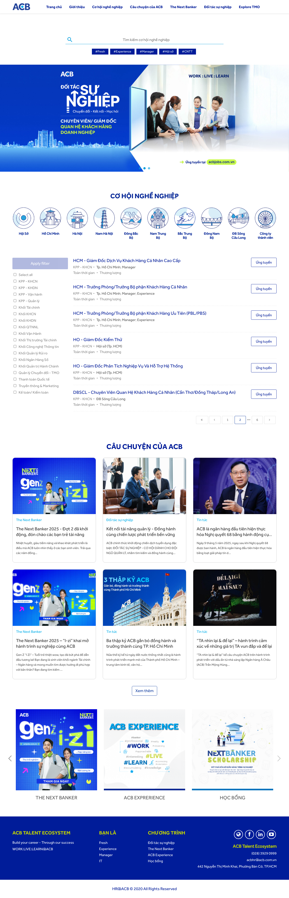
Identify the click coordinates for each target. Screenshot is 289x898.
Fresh (103, 843)
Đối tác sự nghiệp (218, 7)
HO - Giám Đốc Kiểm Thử (97, 339)
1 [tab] (140, 168)
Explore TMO (249, 7)
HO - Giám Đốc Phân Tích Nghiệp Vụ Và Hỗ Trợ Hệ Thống (128, 366)
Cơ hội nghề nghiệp (107, 7)
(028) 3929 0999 (264, 853)
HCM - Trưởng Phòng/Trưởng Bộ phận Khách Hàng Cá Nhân (130, 286)
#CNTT (187, 51)
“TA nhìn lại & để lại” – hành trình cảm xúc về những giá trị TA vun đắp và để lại (234, 643)
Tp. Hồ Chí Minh (108, 267)
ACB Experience (160, 855)
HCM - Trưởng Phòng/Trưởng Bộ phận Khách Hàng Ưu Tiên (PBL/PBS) (139, 313)
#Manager (147, 51)
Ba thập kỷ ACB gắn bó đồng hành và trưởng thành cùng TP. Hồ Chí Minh (141, 643)
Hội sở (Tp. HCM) (109, 346)
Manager (128, 267)
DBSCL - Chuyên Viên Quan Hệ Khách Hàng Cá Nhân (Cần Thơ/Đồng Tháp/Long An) (154, 392)
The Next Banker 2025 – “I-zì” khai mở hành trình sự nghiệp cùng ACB (52, 643)
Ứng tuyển (264, 262)
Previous (10, 758)
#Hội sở (168, 51)
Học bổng (232, 798)
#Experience (122, 51)
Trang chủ (54, 7)
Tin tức (202, 520)
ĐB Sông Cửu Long (111, 399)
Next (278, 758)
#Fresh (100, 51)
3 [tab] (149, 168)
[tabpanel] (144, 118)
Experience (146, 293)
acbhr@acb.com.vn (262, 860)
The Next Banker (183, 7)
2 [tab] (144, 168)
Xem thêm (144, 690)
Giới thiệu (77, 7)
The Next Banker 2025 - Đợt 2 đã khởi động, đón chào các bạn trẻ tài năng (52, 531)
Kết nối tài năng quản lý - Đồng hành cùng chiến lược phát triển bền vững (141, 531)
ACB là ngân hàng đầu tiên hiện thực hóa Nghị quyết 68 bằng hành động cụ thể (233, 534)
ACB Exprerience (144, 798)
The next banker (56, 798)
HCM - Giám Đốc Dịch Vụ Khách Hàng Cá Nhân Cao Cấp (126, 260)
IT (100, 861)
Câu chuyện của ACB (146, 7)
